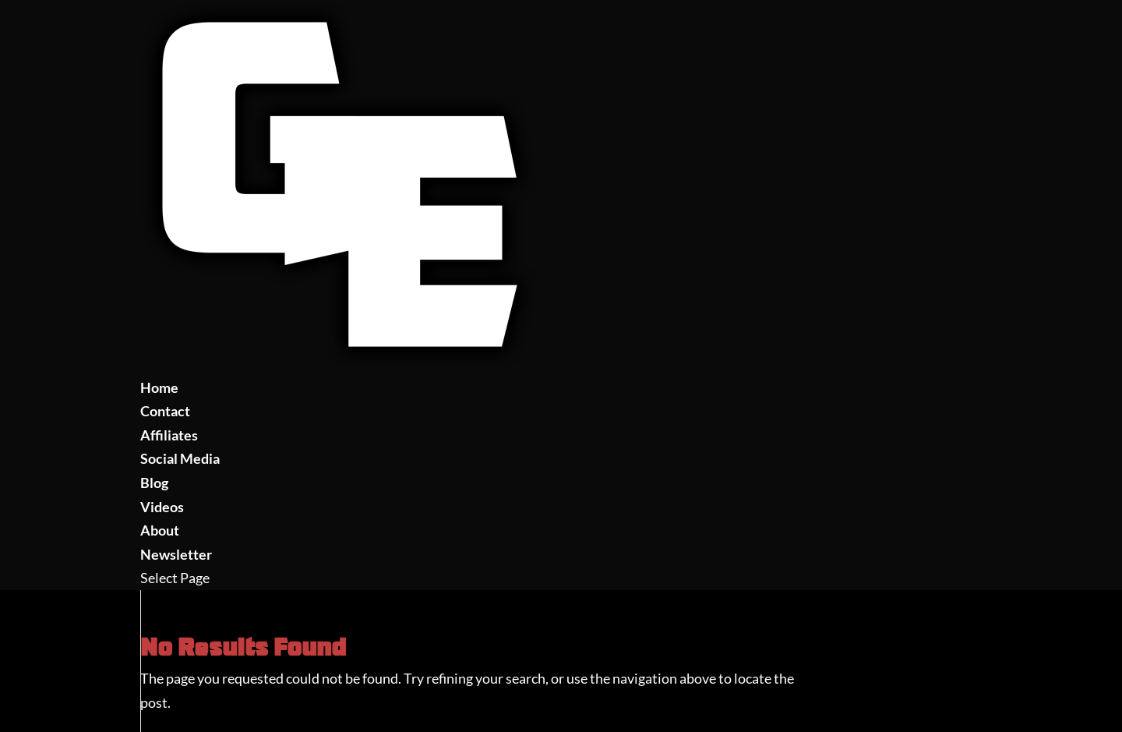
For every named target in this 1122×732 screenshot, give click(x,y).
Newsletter (176, 554)
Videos (162, 506)
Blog (154, 482)
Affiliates (169, 435)
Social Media (180, 458)
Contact (165, 410)
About (159, 530)
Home (159, 387)
